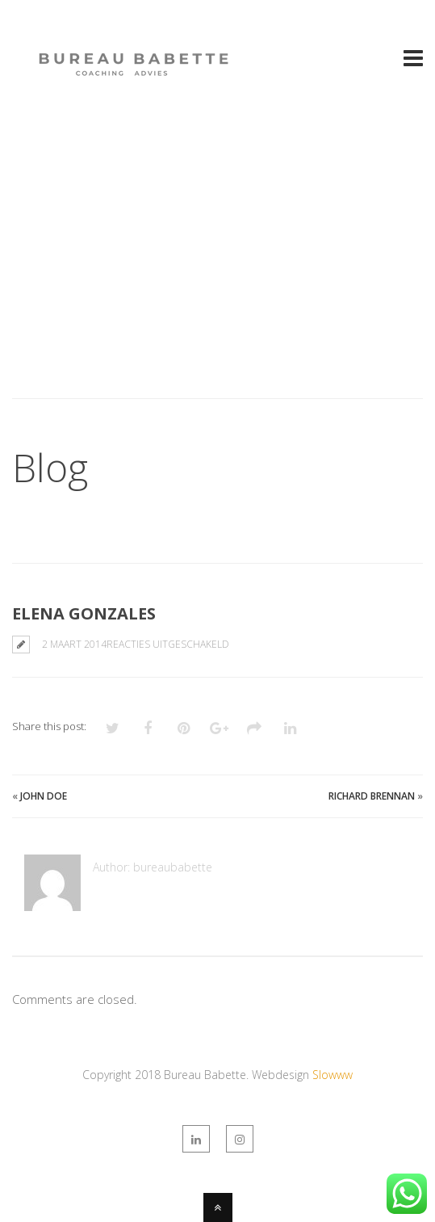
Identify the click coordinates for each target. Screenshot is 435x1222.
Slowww (332, 1074)
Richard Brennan (371, 796)
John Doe (43, 796)
